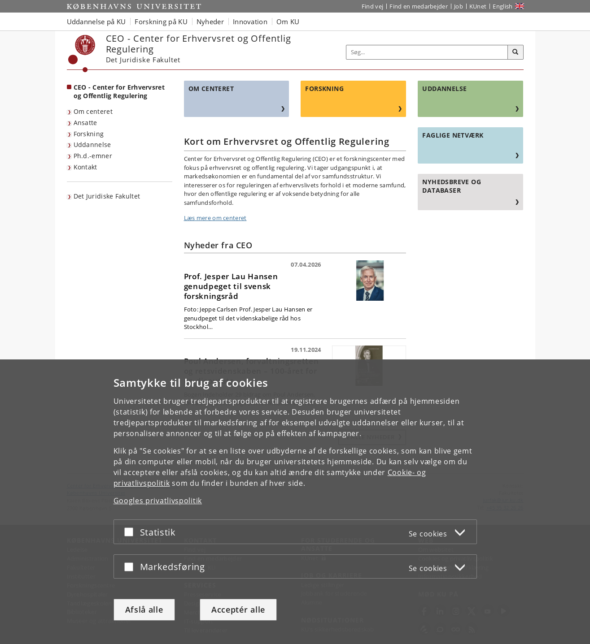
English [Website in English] (502, 6)
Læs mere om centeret (215, 218)
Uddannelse (92, 144)
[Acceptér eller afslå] (131, 531)
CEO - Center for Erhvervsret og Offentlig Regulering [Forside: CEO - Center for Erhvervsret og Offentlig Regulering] (119, 91)
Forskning (89, 134)
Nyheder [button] (210, 21)
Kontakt (85, 167)
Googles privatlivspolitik (158, 501)
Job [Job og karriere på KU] (458, 6)
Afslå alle (144, 609)
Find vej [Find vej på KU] (372, 6)
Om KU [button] (288, 21)
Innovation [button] (250, 21)
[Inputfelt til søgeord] (427, 52)
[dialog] (295, 501)
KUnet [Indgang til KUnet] (478, 6)
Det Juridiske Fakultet (107, 196)
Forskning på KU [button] (161, 21)
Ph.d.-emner (93, 155)
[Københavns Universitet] (82, 53)
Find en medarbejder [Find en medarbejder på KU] (418, 6)
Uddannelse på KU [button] (96, 21)
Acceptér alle (238, 609)
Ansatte (85, 122)
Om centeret (93, 111)
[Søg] (515, 52)
